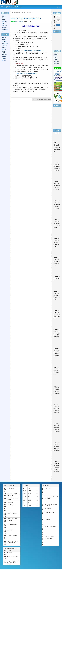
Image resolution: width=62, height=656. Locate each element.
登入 (58, 7)
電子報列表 (30, 12)
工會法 (3, 23)
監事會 (55, 57)
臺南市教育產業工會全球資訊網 (9, 7)
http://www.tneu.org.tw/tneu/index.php (27, 73)
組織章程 (56, 54)
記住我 (54, 26)
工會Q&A (4, 19)
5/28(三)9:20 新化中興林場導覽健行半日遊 (26, 18)
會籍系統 (4, 47)
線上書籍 (4, 53)
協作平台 (4, 51)
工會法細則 (4, 25)
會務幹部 (4, 18)
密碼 (54, 21)
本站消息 (17, 12)
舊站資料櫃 (56, 63)
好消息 (13, 21)
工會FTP (4, 49)
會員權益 (4, 39)
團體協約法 (4, 27)
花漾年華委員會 (20, 21)
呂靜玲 (16, 21)
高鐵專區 (4, 58)
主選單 (21, 7)
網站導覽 (4, 60)
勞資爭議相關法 (5, 30)
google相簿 (4, 45)
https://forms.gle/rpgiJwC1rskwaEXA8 (34, 50)
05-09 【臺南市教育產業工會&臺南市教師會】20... (42, 99)
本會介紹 (4, 16)
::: (11, 9)
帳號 (54, 17)
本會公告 (4, 37)
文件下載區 (4, 41)
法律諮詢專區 (5, 43)
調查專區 (4, 56)
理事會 (55, 56)
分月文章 (23, 12)
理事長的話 (4, 21)
